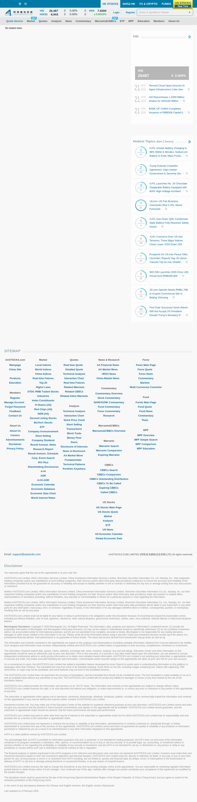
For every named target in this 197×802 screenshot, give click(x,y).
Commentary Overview (109, 393)
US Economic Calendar (109, 534)
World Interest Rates (43, 497)
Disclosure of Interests (74, 446)
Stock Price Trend (74, 420)
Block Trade (74, 433)
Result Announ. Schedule (43, 453)
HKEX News (109, 373)
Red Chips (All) (43, 409)
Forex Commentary (109, 411)
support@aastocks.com (27, 554)
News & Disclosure (74, 451)
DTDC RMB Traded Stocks (43, 391)
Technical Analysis (74, 373)
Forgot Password (15, 406)
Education (15, 382)
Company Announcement (43, 431)
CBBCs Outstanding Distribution (108, 479)
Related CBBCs (74, 391)
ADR (43, 475)
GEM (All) (43, 413)
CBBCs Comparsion (109, 474)
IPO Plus (43, 462)
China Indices (43, 373)
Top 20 (43, 382)
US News (109, 529)
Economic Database (43, 489)
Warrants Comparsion (109, 450)
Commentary (146, 378)
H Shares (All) (43, 404)
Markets (146, 382)
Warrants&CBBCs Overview (108, 430)
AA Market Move (74, 455)
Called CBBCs (108, 492)
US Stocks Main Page (109, 507)
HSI (136, 36)
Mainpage (15, 365)
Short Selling (43, 435)
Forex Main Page (146, 365)
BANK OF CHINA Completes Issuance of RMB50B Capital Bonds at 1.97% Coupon (169, 112)
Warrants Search (109, 446)
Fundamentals (74, 459)
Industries (43, 396)
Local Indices (43, 365)
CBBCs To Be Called (109, 483)
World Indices (43, 369)
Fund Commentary (109, 406)
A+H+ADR (43, 480)
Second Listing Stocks (43, 418)
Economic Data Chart (43, 493)
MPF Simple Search (146, 439)
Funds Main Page (146, 402)
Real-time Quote (74, 365)
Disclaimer (15, 444)
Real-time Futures (43, 378)
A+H (43, 471)
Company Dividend (43, 440)
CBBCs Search (109, 470)
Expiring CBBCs (109, 487)
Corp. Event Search (43, 458)
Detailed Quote (74, 369)
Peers (74, 442)
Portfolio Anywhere (74, 468)
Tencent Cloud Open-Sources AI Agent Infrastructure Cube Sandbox (168, 89)
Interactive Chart (74, 378)
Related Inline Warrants (74, 396)
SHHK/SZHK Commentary (109, 402)
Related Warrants (74, 387)
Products (15, 378)
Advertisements (15, 439)
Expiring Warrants (108, 454)
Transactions (74, 428)
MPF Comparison (146, 444)
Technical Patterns (74, 464)
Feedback (15, 411)
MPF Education (146, 448)
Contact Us (15, 415)
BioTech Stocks (43, 422)
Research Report (43, 449)
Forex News (146, 373)
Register (15, 397)
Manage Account (15, 402)
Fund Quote (146, 406)
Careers (15, 435)
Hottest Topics (153, 141)
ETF (43, 427)
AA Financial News (109, 365)
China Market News (108, 378)
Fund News (146, 411)
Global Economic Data (109, 538)
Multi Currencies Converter (146, 387)
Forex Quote (146, 369)
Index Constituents (43, 400)
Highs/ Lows (43, 387)
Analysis (109, 520)
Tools (146, 420)
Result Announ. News (43, 444)
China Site (15, 369)
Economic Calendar (43, 484)
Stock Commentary (109, 397)
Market (109, 516)
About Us (15, 430)
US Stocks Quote (109, 511)
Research (109, 415)
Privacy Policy (15, 448)
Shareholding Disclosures (43, 466)
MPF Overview (145, 435)
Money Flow (74, 437)
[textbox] (165, 12)
